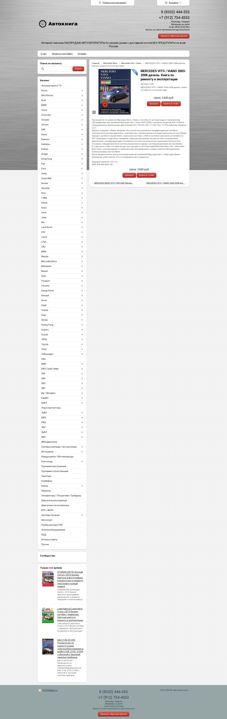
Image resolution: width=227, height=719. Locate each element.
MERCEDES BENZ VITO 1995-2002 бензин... (113, 183)
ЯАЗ (43, 437)
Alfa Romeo (47, 95)
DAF (43, 129)
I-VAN (44, 198)
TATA (44, 339)
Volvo (44, 349)
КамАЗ (44, 398)
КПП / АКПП (47, 510)
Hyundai (45, 188)
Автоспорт (46, 520)
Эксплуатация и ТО (51, 85)
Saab (44, 305)
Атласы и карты (49, 539)
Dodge (44, 154)
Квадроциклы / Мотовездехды (57, 456)
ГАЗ (43, 373)
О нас (44, 53)
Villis (43, 359)
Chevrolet (46, 115)
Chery (44, 110)
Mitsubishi (46, 266)
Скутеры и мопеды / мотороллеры (59, 447)
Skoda (44, 320)
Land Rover (46, 227)
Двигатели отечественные (55, 505)
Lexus (44, 237)
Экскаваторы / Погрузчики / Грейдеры (61, 495)
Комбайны (46, 481)
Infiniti (44, 203)
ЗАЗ (43, 378)
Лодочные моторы (51, 407)
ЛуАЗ (44, 412)
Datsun (44, 149)
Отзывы (82, 53)
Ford (43, 168)
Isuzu (44, 207)
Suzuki (44, 334)
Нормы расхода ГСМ (51, 525)
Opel (43, 276)
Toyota (44, 344)
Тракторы (46, 476)
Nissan (44, 271)
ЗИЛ (43, 383)
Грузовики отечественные (54, 471)
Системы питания (50, 515)
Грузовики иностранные (53, 466)
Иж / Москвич (48, 393)
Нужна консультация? (114, 2)
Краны (44, 486)
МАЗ (43, 417)
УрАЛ (44, 432)
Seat (43, 315)
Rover (44, 300)
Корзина (173, 2)
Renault (45, 295)
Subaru (45, 329)
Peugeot (45, 281)
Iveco (44, 212)
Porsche (45, 285)
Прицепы (46, 490)
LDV (43, 232)
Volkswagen (47, 354)
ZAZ (43, 246)
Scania (44, 310)
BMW (44, 105)
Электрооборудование (53, 530)
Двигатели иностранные (54, 500)
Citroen (45, 124)
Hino (43, 193)
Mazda (44, 256)
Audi (43, 100)
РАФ (43, 422)
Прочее (45, 544)
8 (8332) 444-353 (175, 12)
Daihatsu (45, 144)
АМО (43, 364)
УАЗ (43, 427)
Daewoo (45, 139)
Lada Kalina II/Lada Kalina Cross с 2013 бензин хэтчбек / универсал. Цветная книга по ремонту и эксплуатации (70, 615)
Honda (44, 183)
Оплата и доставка (62, 53)
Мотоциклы (47, 451)
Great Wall (46, 178)
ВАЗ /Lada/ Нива (49, 368)
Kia (42, 222)
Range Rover (47, 290)
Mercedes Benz (49, 261)
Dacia (44, 134)
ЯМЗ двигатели (49, 442)
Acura (44, 90)
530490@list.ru (50, 690)
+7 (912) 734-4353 (174, 17)
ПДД (44, 534)
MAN (43, 251)
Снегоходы (47, 461)
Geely (44, 173)
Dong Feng (46, 159)
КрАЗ (44, 403)
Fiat (43, 163)
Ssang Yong (47, 325)
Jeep (43, 217)
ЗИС (43, 388)
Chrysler (45, 120)
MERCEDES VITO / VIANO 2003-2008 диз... (165, 183)
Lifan (43, 242)
